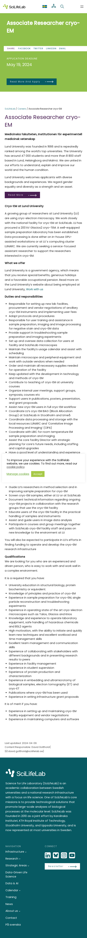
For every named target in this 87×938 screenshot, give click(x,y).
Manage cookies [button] (18, 474)
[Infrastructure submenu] (26, 852)
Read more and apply (25, 81)
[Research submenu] (20, 859)
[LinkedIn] (48, 855)
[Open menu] (82, 6)
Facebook (24, 48)
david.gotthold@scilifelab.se (25, 751)
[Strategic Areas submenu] (28, 866)
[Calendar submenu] (20, 890)
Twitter (38, 48)
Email (62, 48)
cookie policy (16, 467)
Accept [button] (37, 474)
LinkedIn (51, 48)
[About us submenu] (19, 911)
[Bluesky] (56, 855)
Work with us (34, 289)
